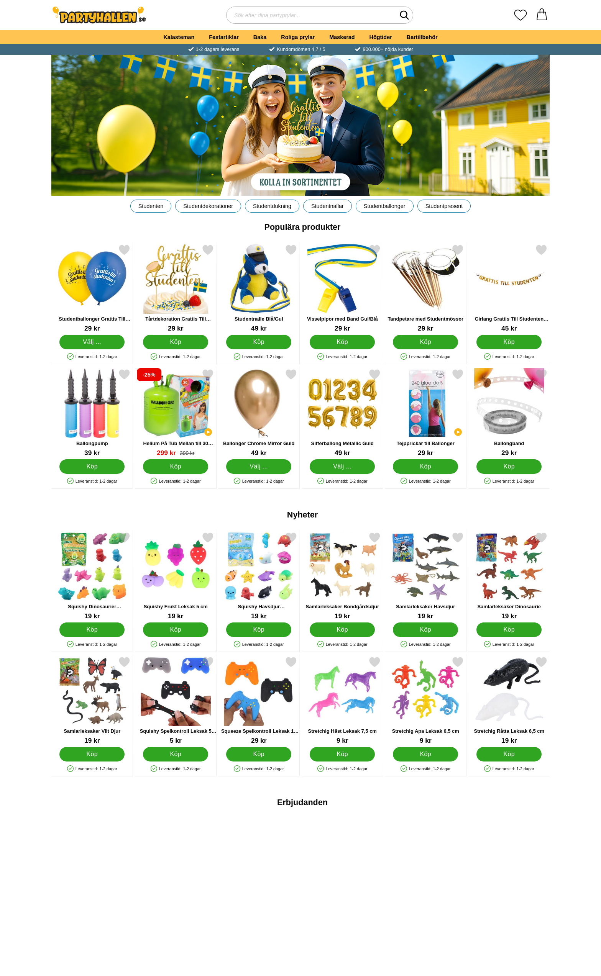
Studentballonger (385, 206)
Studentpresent (444, 206)
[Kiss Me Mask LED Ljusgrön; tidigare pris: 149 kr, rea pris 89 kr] (509, 863)
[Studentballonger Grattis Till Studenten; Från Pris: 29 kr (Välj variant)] (92, 288)
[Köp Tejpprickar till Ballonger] (425, 466)
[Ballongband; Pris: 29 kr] (509, 412)
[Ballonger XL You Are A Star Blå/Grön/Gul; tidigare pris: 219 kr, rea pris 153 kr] (342, 863)
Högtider (380, 37)
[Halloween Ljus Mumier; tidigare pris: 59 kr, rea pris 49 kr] (92, 863)
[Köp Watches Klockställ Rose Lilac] (175, 917)
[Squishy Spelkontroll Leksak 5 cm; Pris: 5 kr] (176, 700)
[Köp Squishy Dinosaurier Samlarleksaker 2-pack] (92, 629)
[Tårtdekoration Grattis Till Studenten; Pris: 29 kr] (176, 288)
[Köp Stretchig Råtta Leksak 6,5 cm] (509, 754)
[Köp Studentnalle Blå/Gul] (258, 342)
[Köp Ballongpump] (92, 466)
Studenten (151, 206)
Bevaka (259, 917)
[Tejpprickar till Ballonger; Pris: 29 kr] (425, 412)
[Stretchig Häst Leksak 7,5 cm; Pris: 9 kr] (342, 700)
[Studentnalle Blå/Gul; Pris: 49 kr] (259, 288)
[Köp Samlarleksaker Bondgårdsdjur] (342, 629)
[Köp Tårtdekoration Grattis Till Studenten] (175, 342)
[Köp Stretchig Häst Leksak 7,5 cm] (342, 754)
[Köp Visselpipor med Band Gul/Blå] (342, 342)
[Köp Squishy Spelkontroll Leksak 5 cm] (175, 754)
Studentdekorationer (208, 206)
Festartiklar (224, 37)
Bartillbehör (422, 37)
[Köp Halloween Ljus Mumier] (92, 917)
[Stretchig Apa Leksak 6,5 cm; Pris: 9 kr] (425, 700)
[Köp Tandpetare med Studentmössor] (425, 342)
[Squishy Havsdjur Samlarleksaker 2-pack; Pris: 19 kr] (259, 575)
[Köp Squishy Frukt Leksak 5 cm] (175, 629)
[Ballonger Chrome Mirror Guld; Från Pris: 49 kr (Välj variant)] (259, 412)
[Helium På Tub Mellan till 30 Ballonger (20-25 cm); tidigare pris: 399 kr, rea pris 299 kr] (176, 412)
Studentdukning (272, 206)
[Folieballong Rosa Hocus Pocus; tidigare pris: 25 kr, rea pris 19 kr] (425, 863)
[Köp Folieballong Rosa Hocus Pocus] (425, 917)
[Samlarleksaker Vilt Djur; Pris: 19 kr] (92, 700)
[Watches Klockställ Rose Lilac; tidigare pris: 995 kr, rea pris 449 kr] (176, 863)
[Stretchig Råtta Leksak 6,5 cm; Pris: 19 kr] (509, 700)
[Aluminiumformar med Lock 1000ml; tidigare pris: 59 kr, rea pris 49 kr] (259, 863)
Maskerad (342, 37)
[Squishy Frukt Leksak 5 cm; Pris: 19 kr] (176, 575)
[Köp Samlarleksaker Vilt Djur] (92, 754)
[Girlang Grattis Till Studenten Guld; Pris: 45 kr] (509, 288)
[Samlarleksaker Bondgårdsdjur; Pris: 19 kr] (342, 575)
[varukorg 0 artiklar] (542, 15)
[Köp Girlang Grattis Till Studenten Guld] (509, 342)
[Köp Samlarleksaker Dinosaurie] (509, 629)
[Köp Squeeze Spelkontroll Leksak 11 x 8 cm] (258, 754)
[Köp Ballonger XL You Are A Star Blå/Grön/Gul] (342, 917)
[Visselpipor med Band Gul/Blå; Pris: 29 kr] (342, 288)
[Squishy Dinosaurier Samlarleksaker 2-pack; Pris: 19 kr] (92, 575)
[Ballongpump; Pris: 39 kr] (92, 412)
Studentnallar (327, 206)
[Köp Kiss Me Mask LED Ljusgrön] (509, 917)
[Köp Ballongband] (509, 466)
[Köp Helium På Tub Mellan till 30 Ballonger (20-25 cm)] (175, 466)
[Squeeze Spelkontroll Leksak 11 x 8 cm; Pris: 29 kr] (259, 700)
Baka (259, 37)
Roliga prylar (298, 37)
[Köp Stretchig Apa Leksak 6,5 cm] (425, 754)
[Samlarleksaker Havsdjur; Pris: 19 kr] (425, 575)
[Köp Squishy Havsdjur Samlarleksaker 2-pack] (258, 629)
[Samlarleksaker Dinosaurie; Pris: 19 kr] (509, 575)
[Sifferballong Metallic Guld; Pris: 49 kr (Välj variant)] (342, 412)
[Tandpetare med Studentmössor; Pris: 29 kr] (425, 288)
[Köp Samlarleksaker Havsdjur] (425, 629)
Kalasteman (178, 37)
